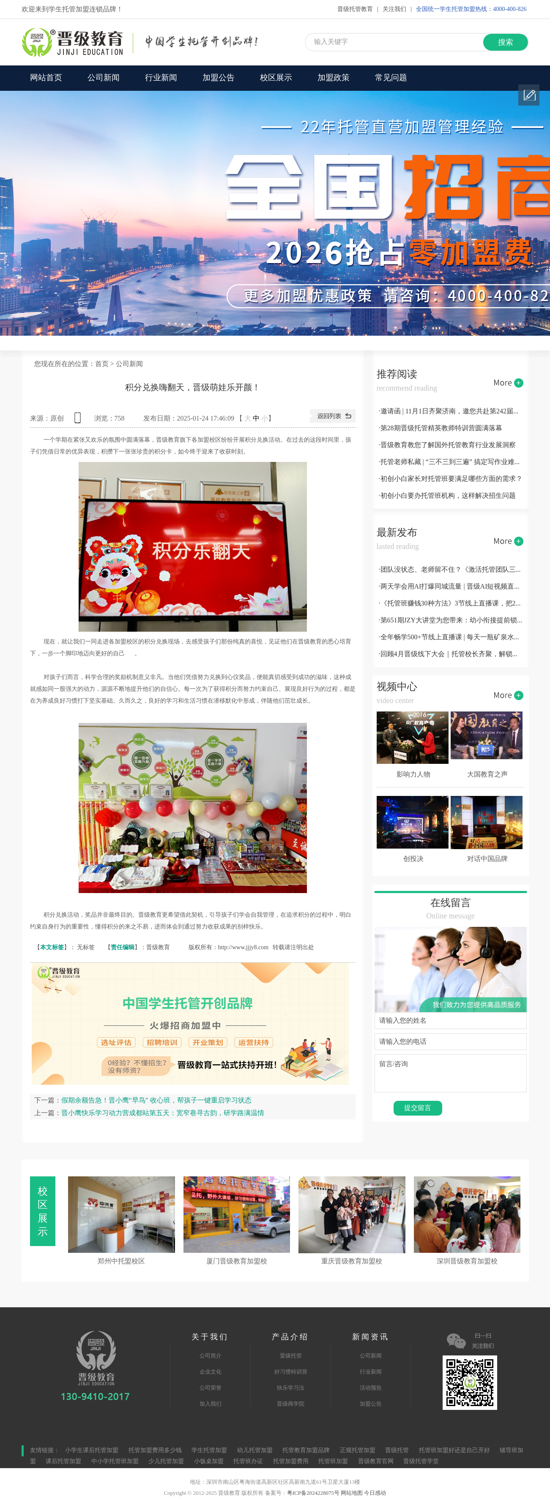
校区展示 (276, 78)
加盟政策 (333, 78)
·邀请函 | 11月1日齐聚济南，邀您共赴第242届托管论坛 (451, 411)
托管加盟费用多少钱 (155, 1450)
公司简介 (211, 1356)
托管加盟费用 (291, 1461)
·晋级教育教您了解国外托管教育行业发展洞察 (447, 445)
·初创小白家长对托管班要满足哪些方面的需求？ (451, 479)
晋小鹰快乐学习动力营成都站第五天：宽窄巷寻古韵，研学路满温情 (162, 1112)
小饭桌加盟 (209, 1461)
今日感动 (375, 1493)
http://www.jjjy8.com (243, 947)
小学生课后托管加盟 (91, 1450)
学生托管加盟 (209, 1450)
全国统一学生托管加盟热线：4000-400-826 (471, 9)
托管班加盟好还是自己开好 (454, 1450)
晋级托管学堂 (421, 1461)
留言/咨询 (451, 1073)
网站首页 (46, 78)
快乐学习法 (290, 1388)
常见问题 (391, 78)
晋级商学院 (290, 1404)
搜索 (505, 42)
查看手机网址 (79, 420)
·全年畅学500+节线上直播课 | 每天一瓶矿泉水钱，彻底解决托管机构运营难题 (451, 637)
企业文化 (211, 1372)
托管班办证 (248, 1461)
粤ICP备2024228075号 (313, 1493)
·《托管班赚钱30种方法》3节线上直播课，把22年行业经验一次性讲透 (451, 603)
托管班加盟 (333, 1461)
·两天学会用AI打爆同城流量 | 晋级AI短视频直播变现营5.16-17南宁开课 (451, 586)
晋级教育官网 (376, 1461)
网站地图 (352, 1493)
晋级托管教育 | (357, 9)
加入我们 (211, 1404)
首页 (102, 364)
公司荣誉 (211, 1388)
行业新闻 (161, 78)
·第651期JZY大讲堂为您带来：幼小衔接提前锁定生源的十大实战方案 (451, 620)
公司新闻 (104, 78)
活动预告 (371, 1388)
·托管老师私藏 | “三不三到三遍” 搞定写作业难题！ (451, 462)
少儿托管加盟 (166, 1461)
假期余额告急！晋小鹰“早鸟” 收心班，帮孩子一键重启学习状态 (156, 1100)
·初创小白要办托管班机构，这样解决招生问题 (447, 496)
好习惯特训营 (290, 1372)
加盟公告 (218, 78)
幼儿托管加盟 (255, 1450)
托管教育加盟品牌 (306, 1450)
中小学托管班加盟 (115, 1461)
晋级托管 (291, 1356)
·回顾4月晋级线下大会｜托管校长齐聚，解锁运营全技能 (451, 654)
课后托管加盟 (63, 1461)
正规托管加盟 (357, 1450)
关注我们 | (397, 9)
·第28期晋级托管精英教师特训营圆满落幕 (440, 428)
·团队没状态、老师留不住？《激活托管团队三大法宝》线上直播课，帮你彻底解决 (451, 569)
